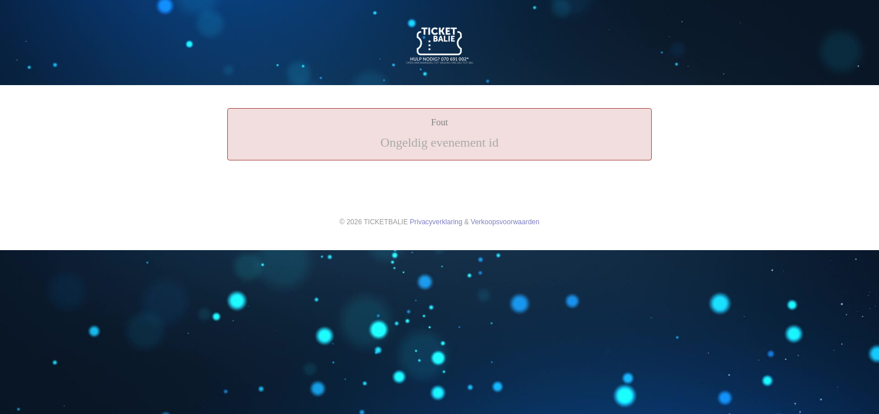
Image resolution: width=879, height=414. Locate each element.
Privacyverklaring (436, 222)
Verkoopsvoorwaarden (505, 222)
